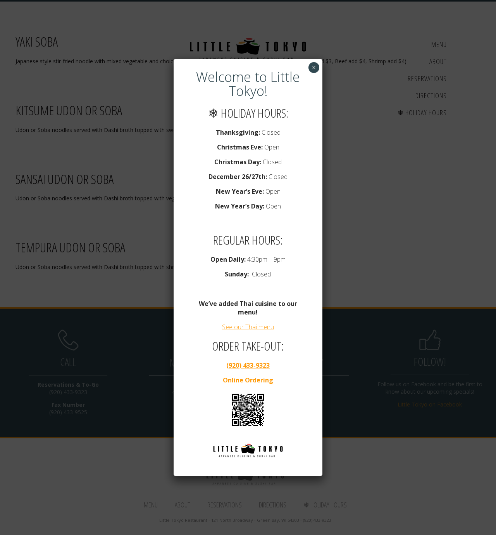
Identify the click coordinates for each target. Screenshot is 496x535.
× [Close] (314, 67)
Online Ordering (248, 380)
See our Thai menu (248, 327)
